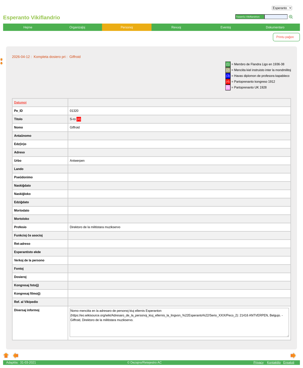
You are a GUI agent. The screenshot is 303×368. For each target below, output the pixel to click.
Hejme (27, 27)
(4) (228, 81)
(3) (228, 75)
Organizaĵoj (77, 27)
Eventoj (225, 27)
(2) (228, 70)
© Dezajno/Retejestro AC (144, 362)
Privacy (259, 362)
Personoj (127, 27)
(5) (228, 87)
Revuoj (176, 27)
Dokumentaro (275, 27)
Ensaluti (288, 362)
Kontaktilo (274, 362)
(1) (228, 64)
